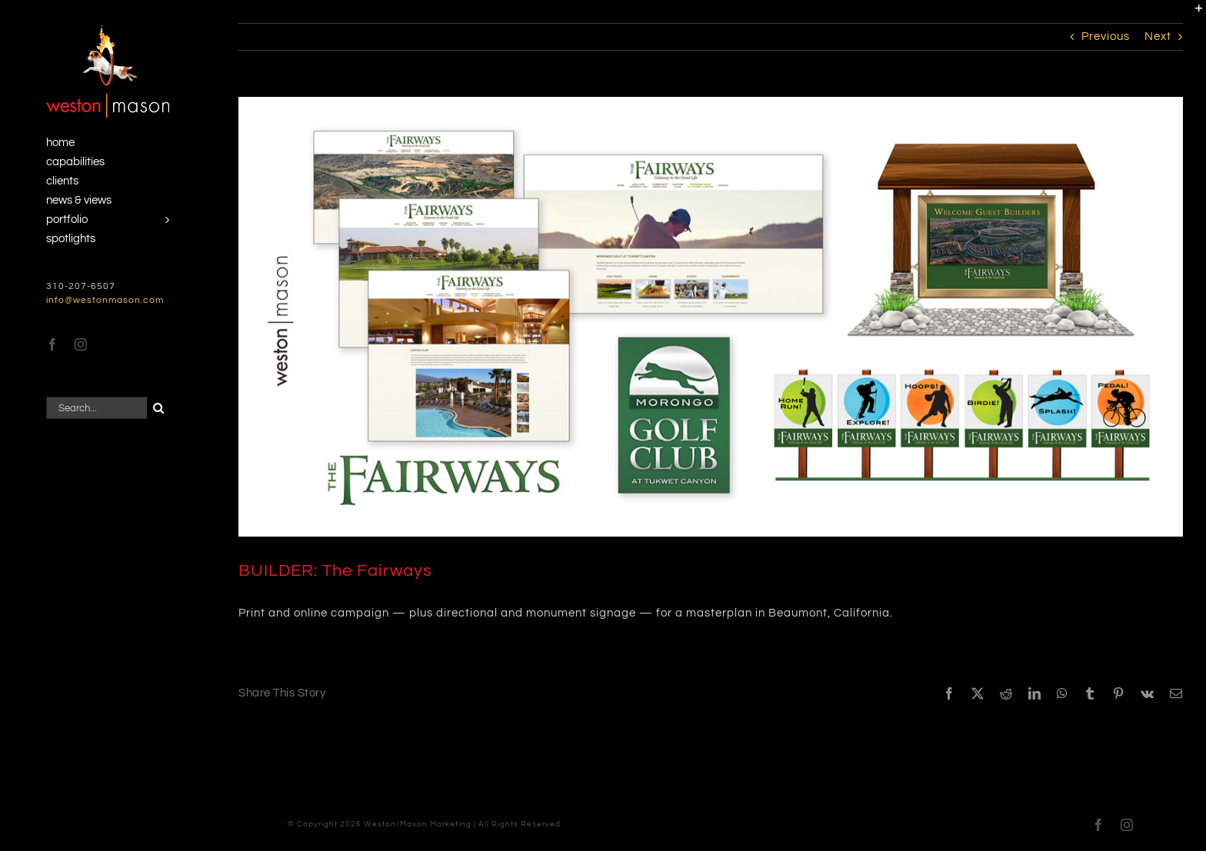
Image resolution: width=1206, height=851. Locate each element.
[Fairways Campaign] (710, 317)
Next (1157, 36)
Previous (1105, 36)
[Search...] (96, 408)
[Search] (158, 408)
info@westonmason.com (105, 300)
